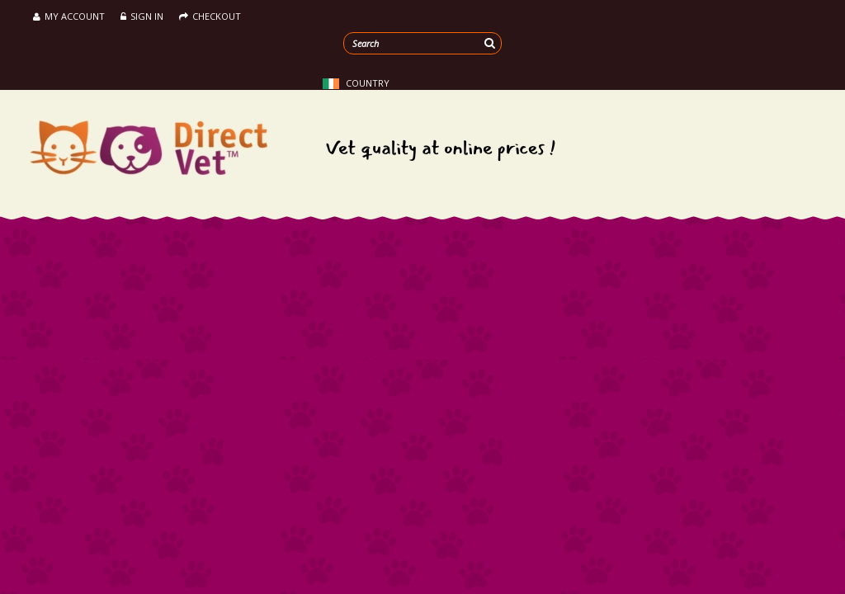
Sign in (142, 16)
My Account (69, 16)
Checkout (210, 16)
